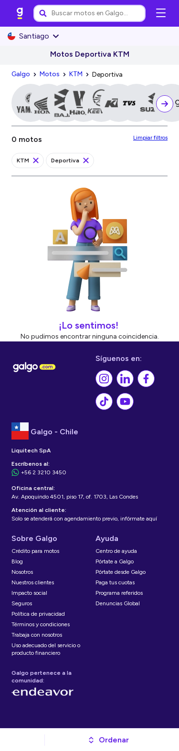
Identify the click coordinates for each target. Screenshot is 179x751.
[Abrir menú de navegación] (161, 13)
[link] (20, 13)
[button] (108, 740)
